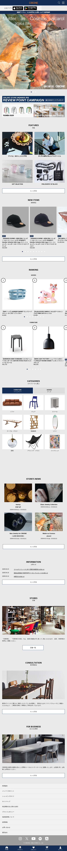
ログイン (60, 848)
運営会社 (5, 832)
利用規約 (5, 786)
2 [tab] (33, 92)
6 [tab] (36, 252)
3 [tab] (36, 92)
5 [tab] (33, 252)
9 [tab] (45, 252)
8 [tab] (42, 252)
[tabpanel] (33, 51)
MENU (63, 3)
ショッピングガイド (8, 796)
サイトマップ (6, 801)
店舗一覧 (33, 647)
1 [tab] (31, 92)
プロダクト (20, 848)
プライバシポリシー (8, 812)
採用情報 (5, 822)
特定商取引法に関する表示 (10, 806)
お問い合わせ (6, 827)
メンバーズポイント (8, 791)
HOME (6, 848)
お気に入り (33, 848)
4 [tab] (31, 252)
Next (59, 229)
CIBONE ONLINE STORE (33, 4)
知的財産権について (8, 817)
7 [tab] (39, 252)
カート (47, 848)
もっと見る (33, 191)
